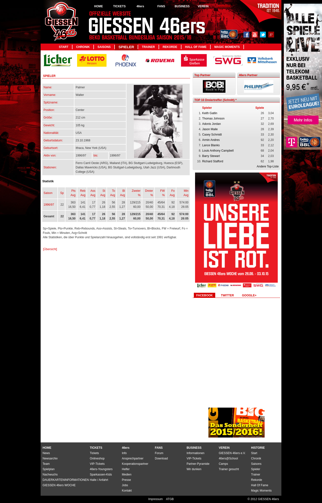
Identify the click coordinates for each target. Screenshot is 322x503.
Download (161, 458)
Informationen (195, 453)
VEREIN (203, 6)
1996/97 (49, 204)
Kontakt (127, 490)
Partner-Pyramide (198, 464)
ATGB (170, 499)
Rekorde (170, 47)
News (46, 453)
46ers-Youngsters (101, 469)
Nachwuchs (50, 474)
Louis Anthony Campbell (217, 150)
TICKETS (119, 6)
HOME (98, 6)
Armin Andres (211, 140)
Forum (159, 453)
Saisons (104, 47)
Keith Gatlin (209, 113)
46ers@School (228, 458)
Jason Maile (210, 129)
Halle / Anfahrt (99, 480)
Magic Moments (227, 47)
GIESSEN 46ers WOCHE (59, 485)
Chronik (83, 47)
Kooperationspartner (135, 464)
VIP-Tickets (194, 458)
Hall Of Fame (195, 47)
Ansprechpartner (132, 458)
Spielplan (48, 469)
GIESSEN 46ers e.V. (232, 453)
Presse (126, 480)
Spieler (126, 47)
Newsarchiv (50, 458)
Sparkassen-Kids (101, 474)
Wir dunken (194, 469)
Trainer (148, 47)
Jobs (125, 485)
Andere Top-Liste (268, 166)
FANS (161, 6)
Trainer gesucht (229, 469)
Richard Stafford (212, 161)
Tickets (94, 453)
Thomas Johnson (213, 118)
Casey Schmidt (212, 134)
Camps (223, 464)
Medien (126, 474)
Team (46, 464)
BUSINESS (182, 6)
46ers (140, 6)
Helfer (126, 469)
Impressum (156, 499)
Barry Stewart (211, 156)
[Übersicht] (50, 249)
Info (124, 453)
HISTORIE (224, 6)
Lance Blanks (211, 145)
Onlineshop (97, 458)
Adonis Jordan (211, 124)
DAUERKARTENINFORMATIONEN (66, 480)
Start (63, 47)
